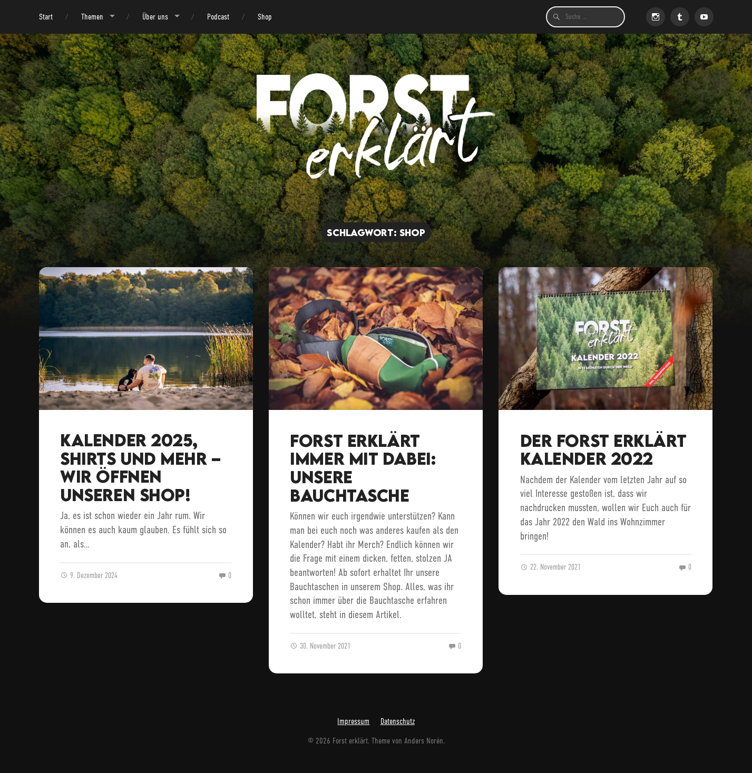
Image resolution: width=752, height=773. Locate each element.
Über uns (155, 17)
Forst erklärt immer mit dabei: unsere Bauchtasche (362, 467)
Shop (265, 17)
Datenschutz (397, 721)
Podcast (218, 17)
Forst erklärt (350, 741)
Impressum (353, 721)
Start (46, 17)
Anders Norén (423, 741)
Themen (92, 17)
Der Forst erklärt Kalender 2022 (603, 449)
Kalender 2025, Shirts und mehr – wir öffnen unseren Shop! (140, 467)
